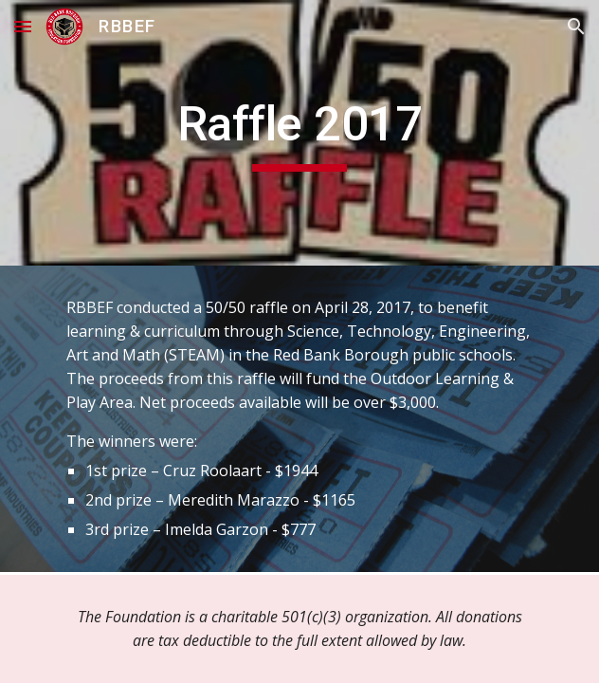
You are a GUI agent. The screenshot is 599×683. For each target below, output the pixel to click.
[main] (299, 132)
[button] (22, 26)
